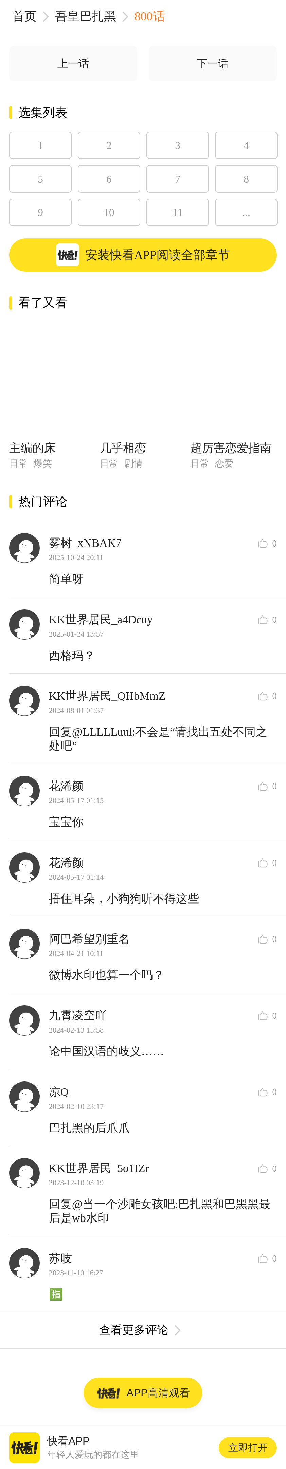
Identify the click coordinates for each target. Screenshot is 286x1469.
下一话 (213, 64)
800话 (150, 16)
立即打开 (248, 1447)
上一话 (73, 64)
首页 (24, 16)
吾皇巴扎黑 (85, 16)
